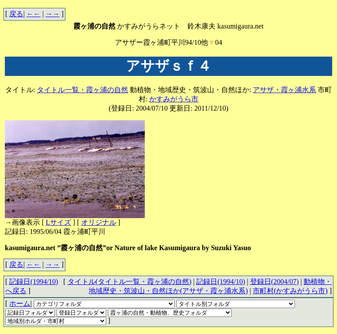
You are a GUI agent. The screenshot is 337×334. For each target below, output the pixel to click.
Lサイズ (58, 222)
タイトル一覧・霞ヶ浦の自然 (82, 89)
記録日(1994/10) (220, 281)
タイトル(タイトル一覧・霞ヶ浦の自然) (130, 281)
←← (34, 14)
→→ (53, 14)
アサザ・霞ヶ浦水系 (284, 89)
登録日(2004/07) (274, 281)
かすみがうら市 (173, 99)
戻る (16, 14)
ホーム (19, 303)
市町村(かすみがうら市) (290, 290)
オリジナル (98, 222)
